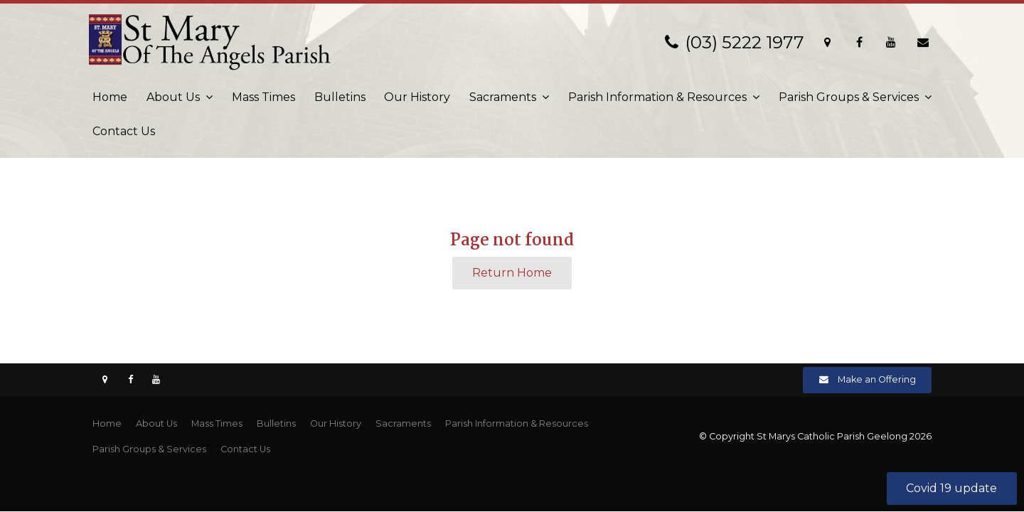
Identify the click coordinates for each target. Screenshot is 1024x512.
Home (109, 97)
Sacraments (502, 97)
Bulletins (340, 97)
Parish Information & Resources (657, 97)
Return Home (512, 272)
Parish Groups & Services (849, 97)
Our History (417, 97)
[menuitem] (107, 424)
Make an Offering (877, 379)
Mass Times (263, 97)
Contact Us (123, 131)
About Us (173, 97)
